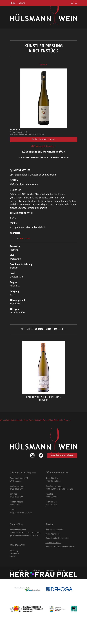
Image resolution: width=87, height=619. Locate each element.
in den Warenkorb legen (43, 139)
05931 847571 (15, 505)
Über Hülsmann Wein (54, 530)
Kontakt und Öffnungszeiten (57, 538)
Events (21, 3)
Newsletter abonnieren (62, 455)
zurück (43, 64)
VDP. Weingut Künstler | (43, 146)
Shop (12, 3)
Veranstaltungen (52, 534)
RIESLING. (25, 238)
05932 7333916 (51, 505)
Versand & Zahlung (53, 542)
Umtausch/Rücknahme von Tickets (60, 547)
